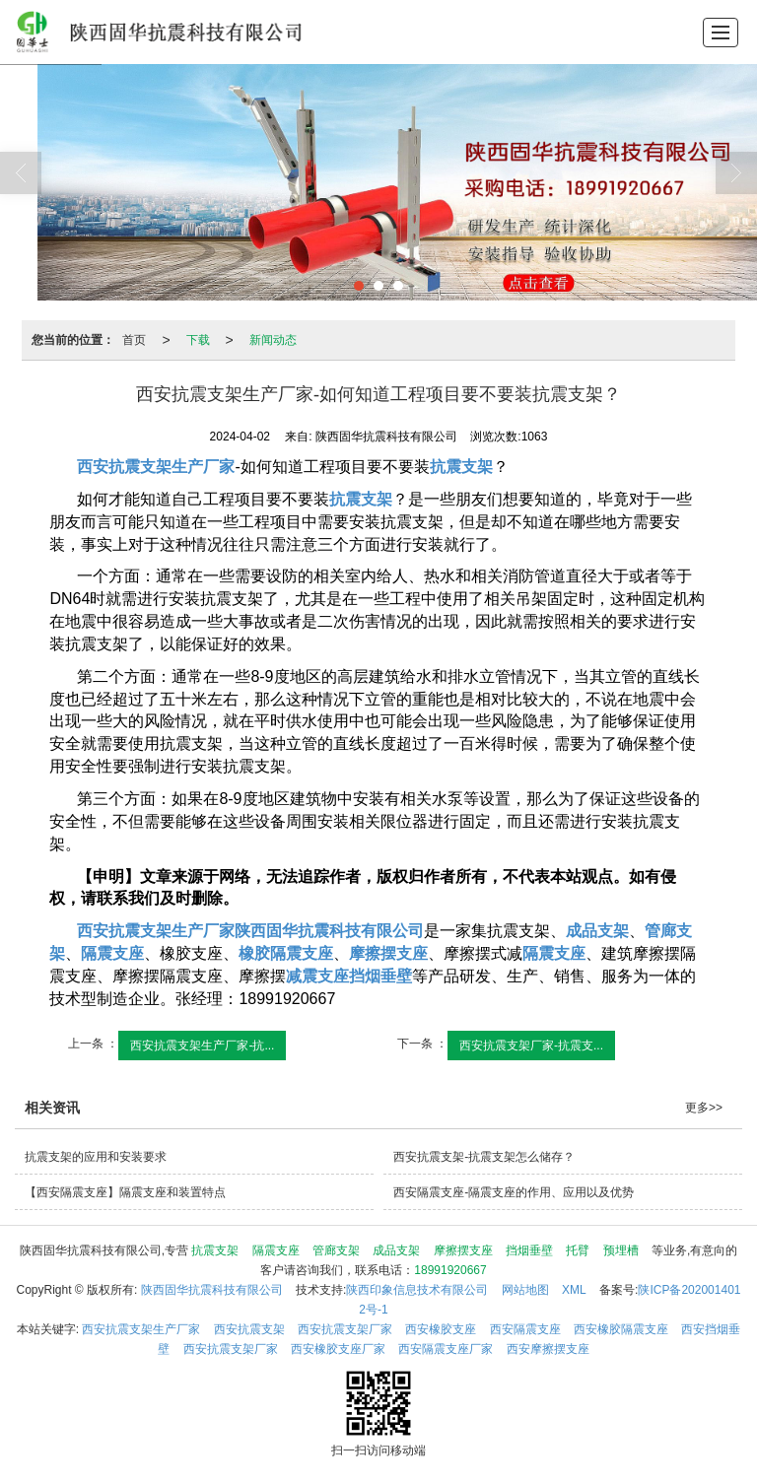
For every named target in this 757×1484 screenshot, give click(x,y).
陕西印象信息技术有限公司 (417, 1290)
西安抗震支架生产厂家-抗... (202, 1045)
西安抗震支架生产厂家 (141, 1329)
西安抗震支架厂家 (345, 1329)
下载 (198, 340)
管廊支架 (336, 1250)
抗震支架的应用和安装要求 (96, 1157)
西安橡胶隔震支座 (621, 1329)
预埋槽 (621, 1250)
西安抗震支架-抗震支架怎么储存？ (484, 1157)
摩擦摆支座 (463, 1250)
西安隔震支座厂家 (445, 1349)
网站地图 (525, 1290)
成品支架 (396, 1250)
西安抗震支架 (249, 1329)
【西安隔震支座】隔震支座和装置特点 (125, 1192)
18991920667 (450, 1270)
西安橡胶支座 (440, 1329)
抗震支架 (215, 1250)
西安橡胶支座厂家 (338, 1349)
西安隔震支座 (525, 1329)
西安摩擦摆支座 (548, 1349)
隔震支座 (276, 1250)
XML (574, 1290)
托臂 (577, 1250)
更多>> (704, 1107)
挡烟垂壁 (529, 1250)
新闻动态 (273, 340)
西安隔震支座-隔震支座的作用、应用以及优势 (513, 1192)
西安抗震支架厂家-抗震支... (531, 1045)
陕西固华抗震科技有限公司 (212, 1290)
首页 (134, 340)
